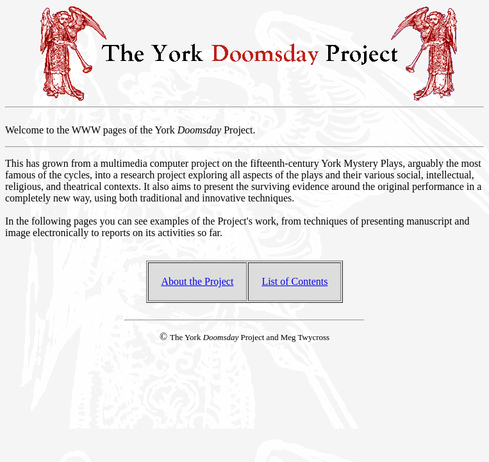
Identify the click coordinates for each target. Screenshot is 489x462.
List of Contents (294, 281)
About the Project (198, 281)
